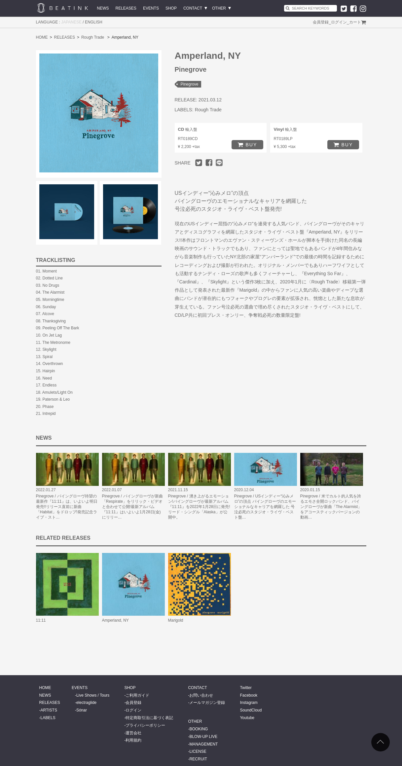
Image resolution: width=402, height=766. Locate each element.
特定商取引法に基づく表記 (149, 717)
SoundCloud (251, 710)
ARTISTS (49, 710)
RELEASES (126, 8)
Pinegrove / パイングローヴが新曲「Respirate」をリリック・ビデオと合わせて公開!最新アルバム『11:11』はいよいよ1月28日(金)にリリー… (132, 507)
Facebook (248, 695)
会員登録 (321, 22)
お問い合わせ (201, 695)
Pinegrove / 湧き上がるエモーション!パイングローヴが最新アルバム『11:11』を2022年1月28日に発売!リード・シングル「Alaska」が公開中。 (199, 507)
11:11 (41, 620)
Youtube (247, 717)
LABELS (48, 717)
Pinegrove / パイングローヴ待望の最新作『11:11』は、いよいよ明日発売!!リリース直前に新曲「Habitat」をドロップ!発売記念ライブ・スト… (66, 507)
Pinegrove (190, 84)
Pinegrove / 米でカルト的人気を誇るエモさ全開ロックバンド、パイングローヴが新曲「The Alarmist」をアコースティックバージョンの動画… (331, 507)
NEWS (103, 8)
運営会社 (133, 733)
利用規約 (133, 740)
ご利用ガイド (137, 695)
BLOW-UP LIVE (203, 736)
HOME (42, 37)
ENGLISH (93, 22)
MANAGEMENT (203, 744)
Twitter (245, 687)
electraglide (86, 702)
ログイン (339, 22)
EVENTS (151, 8)
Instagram (248, 702)
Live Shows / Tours (93, 695)
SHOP (171, 8)
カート (355, 22)
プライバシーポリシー (145, 725)
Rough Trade (92, 37)
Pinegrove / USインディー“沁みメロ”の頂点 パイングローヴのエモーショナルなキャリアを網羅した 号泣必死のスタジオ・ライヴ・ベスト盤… (265, 507)
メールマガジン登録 (207, 702)
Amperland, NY (115, 620)
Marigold (175, 620)
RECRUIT (198, 759)
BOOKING (198, 729)
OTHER (219, 8)
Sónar (81, 710)
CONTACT (192, 8)
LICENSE (197, 751)
